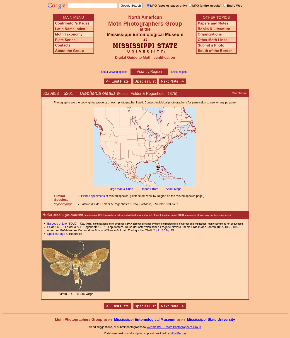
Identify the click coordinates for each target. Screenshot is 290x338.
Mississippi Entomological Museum (144, 319)
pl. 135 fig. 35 (165, 230)
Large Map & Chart (121, 189)
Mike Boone (178, 333)
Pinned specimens (93, 196)
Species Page (56, 233)
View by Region (149, 71)
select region (179, 71)
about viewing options (114, 71)
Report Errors (149, 189)
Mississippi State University (211, 319)
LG (72, 294)
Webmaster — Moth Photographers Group (174, 327)
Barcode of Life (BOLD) (62, 223)
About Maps (173, 189)
